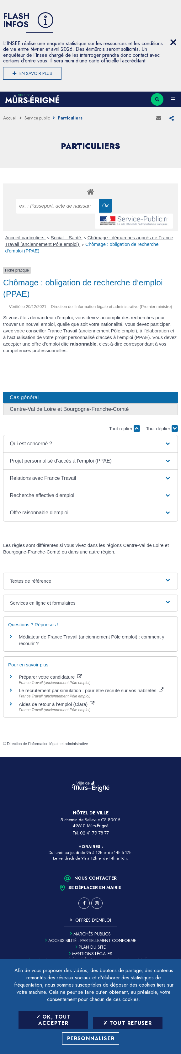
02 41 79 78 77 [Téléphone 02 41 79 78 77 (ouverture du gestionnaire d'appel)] (94, 833)
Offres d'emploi (93, 920)
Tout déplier (162, 428)
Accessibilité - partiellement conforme (90, 940)
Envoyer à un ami (158, 118)
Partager (171, 118)
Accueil (10, 118)
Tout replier (124, 428)
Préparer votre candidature (50, 677)
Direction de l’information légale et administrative (47, 744)
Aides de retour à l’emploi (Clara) (56, 704)
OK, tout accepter (53, 1019)
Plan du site (91, 947)
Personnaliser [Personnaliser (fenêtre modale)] (91, 1038)
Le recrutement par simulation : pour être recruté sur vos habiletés (91, 690)
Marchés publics (90, 933)
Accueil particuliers (25, 237)
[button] (90, 443)
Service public (37, 118)
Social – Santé (67, 237)
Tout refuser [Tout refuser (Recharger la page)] (127, 1023)
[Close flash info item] (173, 42)
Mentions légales (90, 953)
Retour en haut (171, 757)
